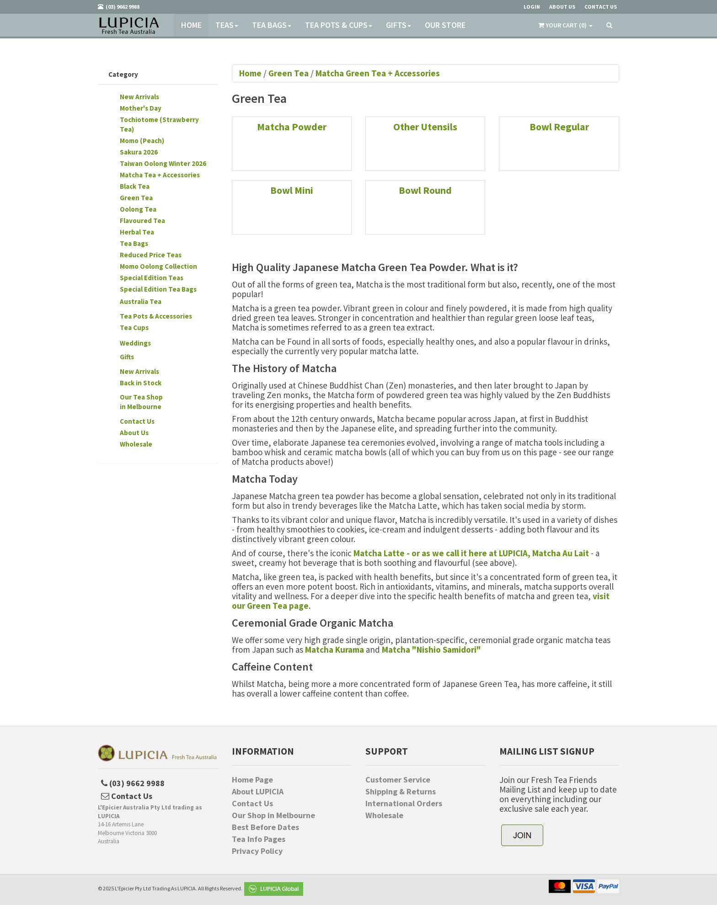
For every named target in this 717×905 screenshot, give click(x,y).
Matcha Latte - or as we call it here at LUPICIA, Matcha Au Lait (471, 553)
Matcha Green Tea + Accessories (378, 73)
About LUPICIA (258, 792)
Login (532, 6)
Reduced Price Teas (151, 254)
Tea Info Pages (258, 839)
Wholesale (136, 444)
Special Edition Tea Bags (158, 289)
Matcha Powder (291, 126)
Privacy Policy (257, 851)
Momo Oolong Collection (158, 266)
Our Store (445, 25)
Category (123, 74)
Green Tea (136, 197)
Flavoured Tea (142, 220)
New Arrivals (139, 96)
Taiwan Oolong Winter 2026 (163, 163)
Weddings (135, 343)
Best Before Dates (265, 827)
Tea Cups (134, 327)
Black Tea (135, 186)
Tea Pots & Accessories (156, 316)
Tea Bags (271, 25)
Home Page (252, 780)
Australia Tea (140, 301)
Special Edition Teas (151, 277)
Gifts (398, 25)
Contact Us (137, 421)
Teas (226, 25)
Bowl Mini (291, 190)
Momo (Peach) (142, 140)
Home (191, 25)
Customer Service (397, 780)
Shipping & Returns (400, 792)
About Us (134, 432)
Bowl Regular (559, 126)
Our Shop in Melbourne (273, 815)
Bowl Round (425, 190)
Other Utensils (425, 126)
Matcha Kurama (334, 649)
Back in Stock (140, 382)
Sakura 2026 (139, 152)
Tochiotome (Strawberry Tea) (159, 124)
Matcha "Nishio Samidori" (431, 649)
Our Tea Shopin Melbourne (141, 402)
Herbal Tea (137, 232)
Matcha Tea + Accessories (160, 174)
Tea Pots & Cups (338, 25)
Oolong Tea (138, 209)
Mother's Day (140, 108)
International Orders (403, 804)
